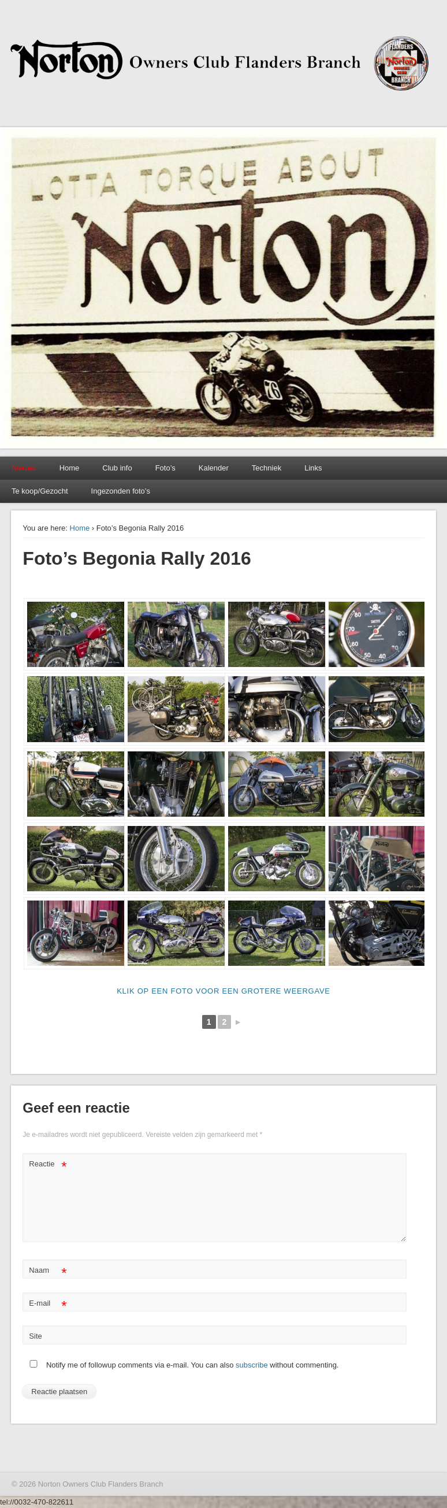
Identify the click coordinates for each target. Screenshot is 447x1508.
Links (313, 468)
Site (35, 1336)
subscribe (252, 1365)
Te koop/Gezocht (40, 491)
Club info (117, 468)
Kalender (214, 468)
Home (69, 468)
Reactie (47, 1164)
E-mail (47, 1304)
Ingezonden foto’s (120, 491)
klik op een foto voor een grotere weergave (223, 991)
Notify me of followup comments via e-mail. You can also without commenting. (181, 1365)
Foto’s (165, 468)
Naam (47, 1271)
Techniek (266, 468)
